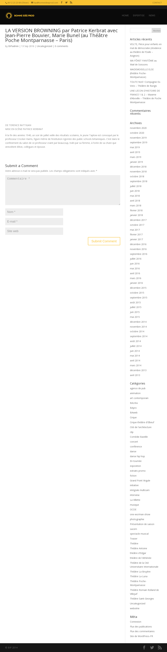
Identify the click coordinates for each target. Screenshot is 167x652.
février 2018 (136, 210)
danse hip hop (137, 456)
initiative (134, 485)
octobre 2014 (137, 331)
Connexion (135, 621)
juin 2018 (135, 190)
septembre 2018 (138, 181)
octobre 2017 (137, 224)
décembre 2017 (138, 220)
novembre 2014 (138, 326)
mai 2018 (135, 195)
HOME (125, 11)
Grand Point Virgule (140, 480)
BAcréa (134, 402)
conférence (136, 446)
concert (134, 441)
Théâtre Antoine (138, 548)
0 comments (61, 46)
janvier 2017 (136, 239)
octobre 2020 (137, 132)
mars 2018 (135, 205)
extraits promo (138, 470)
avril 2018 (135, 200)
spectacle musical (139, 533)
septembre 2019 (138, 142)
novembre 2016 (138, 249)
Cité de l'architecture (141, 427)
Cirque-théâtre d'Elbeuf (142, 422)
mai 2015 (135, 316)
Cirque (133, 417)
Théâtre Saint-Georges (142, 598)
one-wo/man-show (140, 514)
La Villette (135, 499)
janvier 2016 (136, 282)
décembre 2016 (138, 244)
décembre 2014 (138, 321)
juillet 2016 (135, 258)
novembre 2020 (138, 127)
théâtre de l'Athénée (140, 557)
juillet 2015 (135, 307)
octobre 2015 (137, 292)
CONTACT (157, 2)
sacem (133, 529)
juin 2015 (135, 312)
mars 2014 (135, 365)
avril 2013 (135, 375)
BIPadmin (13, 46)
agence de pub (137, 388)
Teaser (133, 538)
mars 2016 (135, 278)
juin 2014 (135, 350)
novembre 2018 (138, 171)
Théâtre (134, 543)
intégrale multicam (140, 490)
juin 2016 (135, 263)
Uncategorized (44, 46)
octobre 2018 (137, 176)
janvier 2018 (136, 215)
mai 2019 (135, 147)
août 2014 (135, 341)
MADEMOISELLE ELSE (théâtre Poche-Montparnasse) (142, 73)
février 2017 (136, 234)
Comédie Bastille (139, 436)
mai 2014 (135, 355)
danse (133, 451)
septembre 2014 (138, 336)
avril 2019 (135, 152)
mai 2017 (135, 229)
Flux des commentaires (142, 631)
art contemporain (139, 398)
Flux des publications (141, 626)
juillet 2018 (135, 186)
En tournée (136, 461)
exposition (135, 465)
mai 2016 (135, 268)
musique (134, 504)
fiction (133, 475)
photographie (137, 519)
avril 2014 (135, 360)
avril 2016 (135, 273)
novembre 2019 (138, 137)
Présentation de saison (142, 524)
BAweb (133, 412)
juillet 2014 (135, 346)
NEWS (152, 11)
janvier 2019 (136, 161)
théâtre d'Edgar (138, 553)
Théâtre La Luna (138, 576)
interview (134, 495)
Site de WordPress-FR (141, 636)
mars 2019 (135, 157)
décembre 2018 (138, 166)
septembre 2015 (138, 297)
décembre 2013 (138, 370)
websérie (134, 608)
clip (131, 432)
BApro (133, 407)
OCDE (133, 509)
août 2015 (135, 302)
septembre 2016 (138, 253)
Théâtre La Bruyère (140, 571)
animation (135, 393)
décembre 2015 (138, 287)
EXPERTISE (138, 11)
